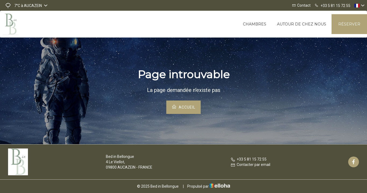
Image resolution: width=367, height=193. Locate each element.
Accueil (183, 106)
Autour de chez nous (301, 24)
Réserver (349, 24)
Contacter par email (250, 164)
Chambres (254, 24)
